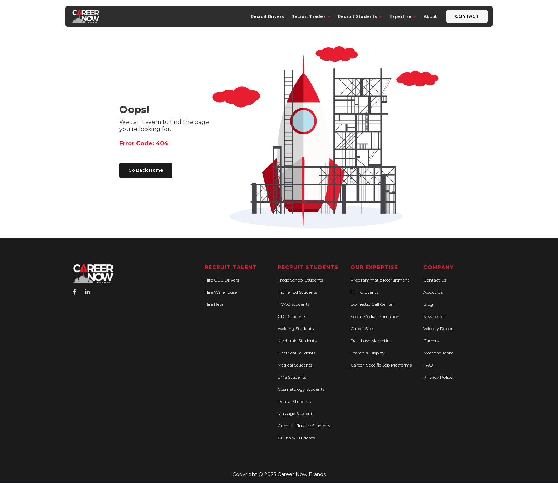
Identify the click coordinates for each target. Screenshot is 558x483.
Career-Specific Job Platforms (381, 365)
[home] (84, 16)
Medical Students (295, 365)
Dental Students (294, 401)
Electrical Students (296, 352)
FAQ (428, 365)
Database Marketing (371, 340)
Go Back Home (145, 170)
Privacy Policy (438, 377)
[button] (311, 16)
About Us (433, 292)
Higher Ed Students (297, 292)
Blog (428, 304)
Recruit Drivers (267, 16)
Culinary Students (296, 437)
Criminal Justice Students (304, 425)
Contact (467, 16)
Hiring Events (364, 292)
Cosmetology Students (301, 389)
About (430, 16)
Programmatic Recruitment (379, 280)
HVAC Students (293, 304)
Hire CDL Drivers (222, 280)
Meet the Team (438, 352)
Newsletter (434, 316)
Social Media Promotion (374, 316)
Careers (431, 340)
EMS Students (292, 377)
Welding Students (296, 328)
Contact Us (434, 280)
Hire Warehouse (221, 292)
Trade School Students (300, 280)
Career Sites (362, 328)
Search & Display (367, 352)
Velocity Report (438, 328)
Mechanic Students (297, 340)
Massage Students (296, 413)
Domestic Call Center (372, 304)
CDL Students (292, 316)
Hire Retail (215, 304)
